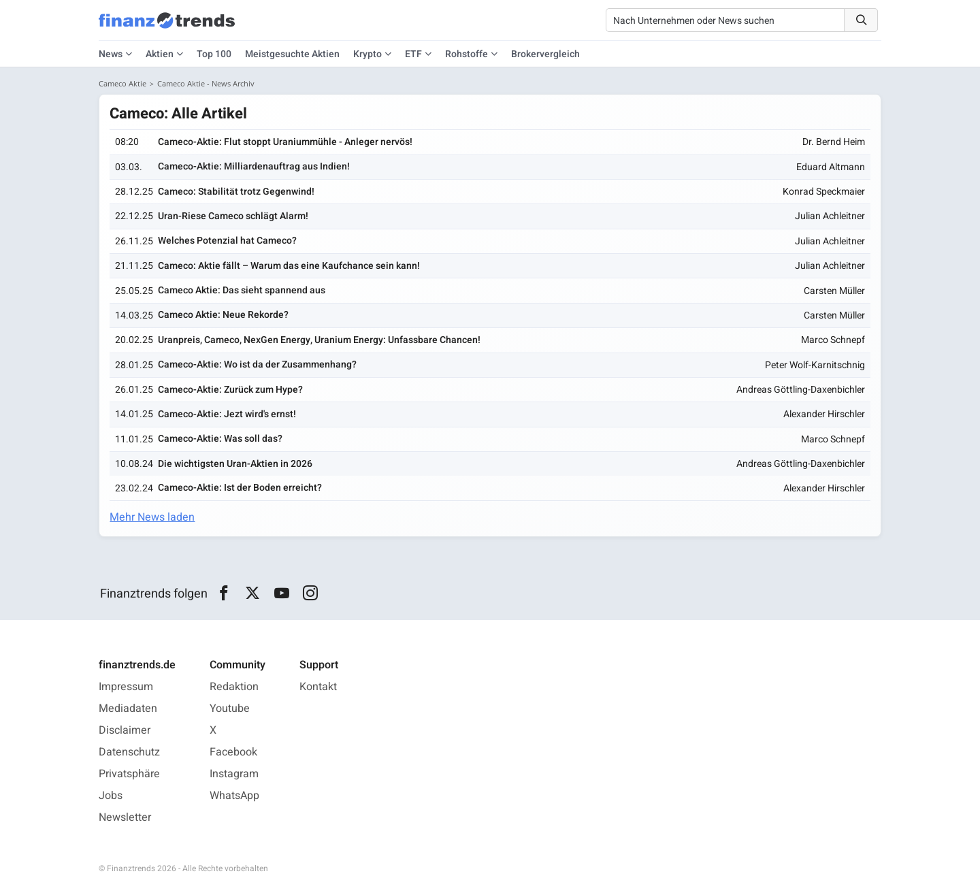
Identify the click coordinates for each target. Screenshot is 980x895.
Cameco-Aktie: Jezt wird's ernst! (227, 414)
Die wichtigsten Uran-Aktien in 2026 (235, 464)
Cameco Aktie (122, 83)
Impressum (126, 687)
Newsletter (125, 817)
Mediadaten (128, 708)
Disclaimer (124, 730)
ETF (413, 54)
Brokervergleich (545, 54)
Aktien (160, 54)
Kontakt (318, 687)
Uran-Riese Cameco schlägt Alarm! (233, 216)
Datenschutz (129, 752)
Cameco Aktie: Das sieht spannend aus (241, 290)
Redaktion (234, 687)
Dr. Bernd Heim (833, 142)
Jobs (110, 795)
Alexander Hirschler (824, 415)
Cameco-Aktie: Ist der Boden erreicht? (240, 488)
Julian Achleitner (830, 217)
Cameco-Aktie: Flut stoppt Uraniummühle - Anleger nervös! (285, 142)
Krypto (367, 54)
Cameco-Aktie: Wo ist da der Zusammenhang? (257, 364)
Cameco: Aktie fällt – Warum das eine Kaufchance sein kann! (289, 266)
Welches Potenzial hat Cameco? (227, 240)
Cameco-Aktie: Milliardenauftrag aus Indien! (254, 166)
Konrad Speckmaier (824, 191)
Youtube (230, 708)
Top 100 (214, 54)
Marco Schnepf (833, 340)
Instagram (234, 774)
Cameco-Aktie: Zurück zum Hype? (230, 390)
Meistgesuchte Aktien (292, 54)
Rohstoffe (466, 54)
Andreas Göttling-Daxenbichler (800, 390)
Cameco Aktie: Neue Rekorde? (223, 315)
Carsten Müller (834, 291)
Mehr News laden (152, 517)
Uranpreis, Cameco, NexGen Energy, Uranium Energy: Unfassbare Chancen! (319, 340)
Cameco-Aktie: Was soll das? (220, 439)
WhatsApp (234, 795)
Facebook (233, 752)
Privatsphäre (129, 774)
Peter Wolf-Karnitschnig (815, 365)
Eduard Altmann (830, 167)
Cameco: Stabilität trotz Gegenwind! (236, 191)
